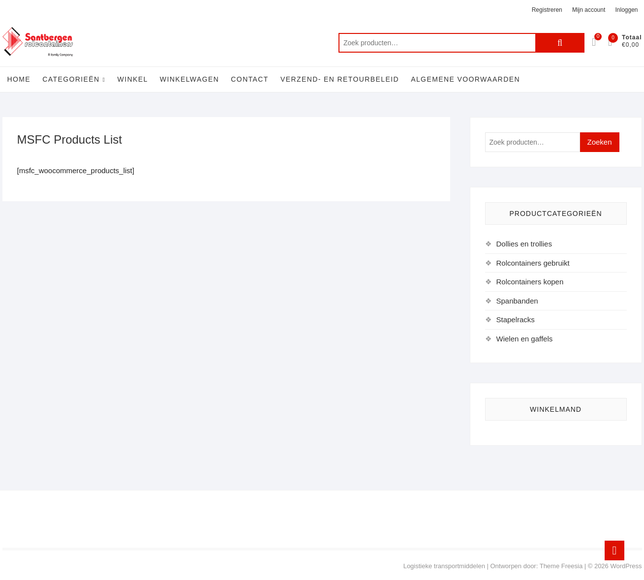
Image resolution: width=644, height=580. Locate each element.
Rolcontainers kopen (530, 281)
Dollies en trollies (524, 244)
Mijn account (588, 9)
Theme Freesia (561, 566)
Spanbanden (517, 301)
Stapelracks (515, 319)
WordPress (626, 566)
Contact (249, 79)
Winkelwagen (189, 79)
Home (19, 79)
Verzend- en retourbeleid (339, 79)
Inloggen (626, 9)
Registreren (547, 9)
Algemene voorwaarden (465, 79)
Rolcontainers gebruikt (533, 263)
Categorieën (70, 79)
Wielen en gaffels (524, 339)
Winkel (133, 79)
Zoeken (559, 43)
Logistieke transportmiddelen (444, 566)
